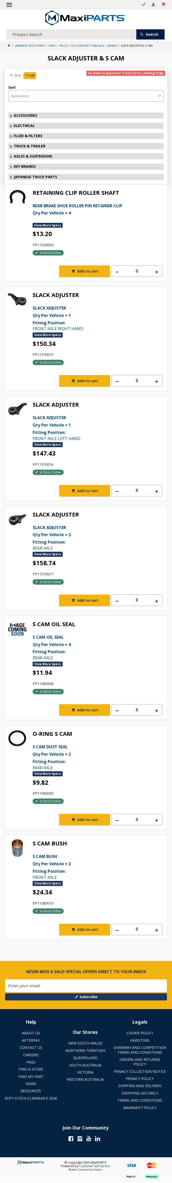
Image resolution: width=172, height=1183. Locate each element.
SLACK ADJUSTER (56, 295)
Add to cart (87, 271)
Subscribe (88, 996)
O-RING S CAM (52, 733)
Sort (12, 87)
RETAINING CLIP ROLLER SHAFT (76, 192)
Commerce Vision (89, 1169)
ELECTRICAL (24, 125)
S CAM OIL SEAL (54, 624)
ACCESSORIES (25, 115)
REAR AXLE (97, 537)
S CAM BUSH (50, 843)
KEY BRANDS (25, 166)
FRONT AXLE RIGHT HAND (97, 317)
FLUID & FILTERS (28, 135)
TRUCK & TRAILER (29, 146)
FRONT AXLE (97, 866)
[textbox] (71, 34)
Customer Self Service (94, 1166)
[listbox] (86, 95)
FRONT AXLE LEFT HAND (97, 427)
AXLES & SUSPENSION (33, 156)
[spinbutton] (137, 271)
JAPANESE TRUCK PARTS (35, 176)
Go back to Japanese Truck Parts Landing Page (126, 73)
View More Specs (47, 225)
